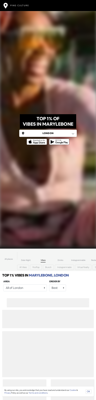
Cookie (73, 390)
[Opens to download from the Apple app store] (37, 139)
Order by (54, 281)
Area (6, 281)
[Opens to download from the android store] (58, 139)
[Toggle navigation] (88, 5)
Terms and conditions (38, 393)
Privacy (7, 393)
